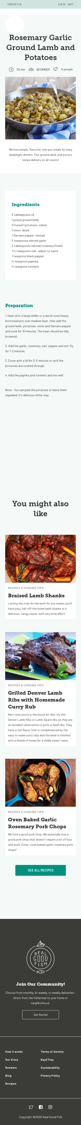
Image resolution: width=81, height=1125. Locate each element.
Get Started (41, 1014)
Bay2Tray (47, 1059)
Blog (8, 1075)
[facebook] (41, 1107)
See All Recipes (40, 870)
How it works (14, 1051)
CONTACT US (14, 4)
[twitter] (31, 1107)
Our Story (11, 1059)
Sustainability (50, 1067)
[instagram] (50, 1107)
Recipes (10, 1083)
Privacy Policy (50, 1075)
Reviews (11, 1067)
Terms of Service (52, 1051)
